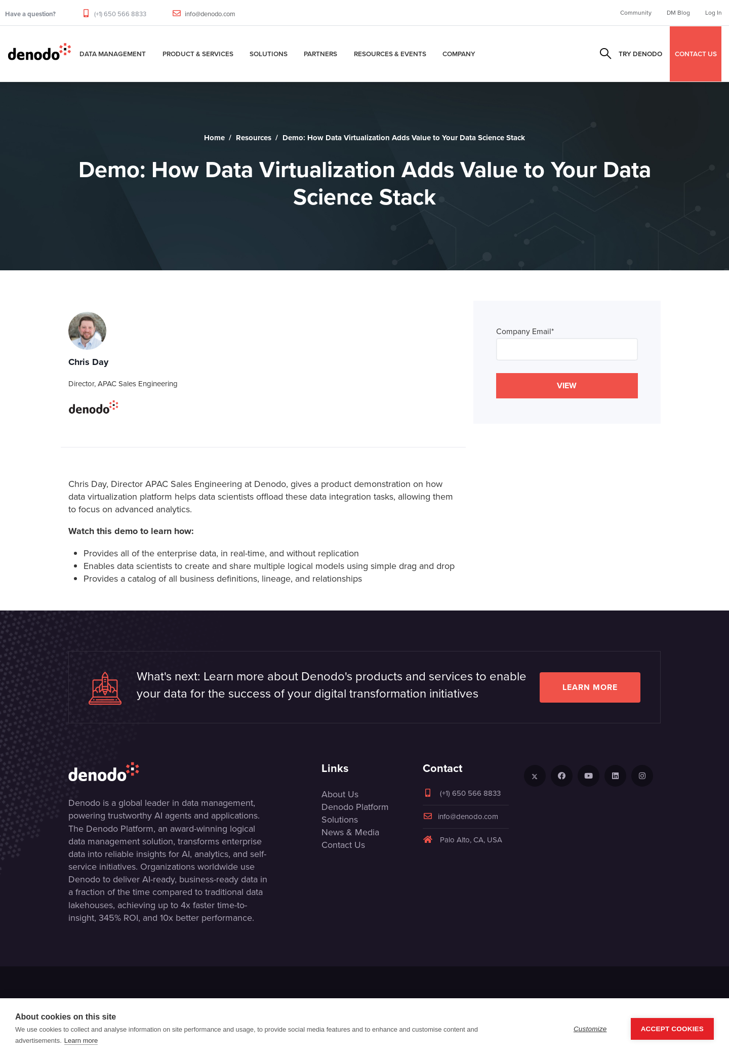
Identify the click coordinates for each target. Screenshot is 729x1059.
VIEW (567, 385)
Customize (590, 1029)
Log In (713, 12)
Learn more (590, 687)
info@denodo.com (210, 14)
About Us (339, 794)
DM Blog (678, 12)
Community (636, 12)
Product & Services (198, 54)
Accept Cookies (672, 1029)
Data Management (112, 54)
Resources (253, 137)
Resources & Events (390, 54)
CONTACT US (696, 54)
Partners (320, 54)
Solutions (269, 54)
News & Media (350, 832)
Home (214, 137)
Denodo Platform (355, 806)
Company (458, 54)
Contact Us (343, 844)
